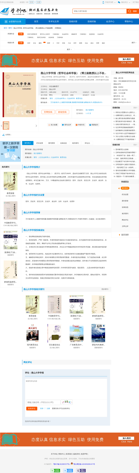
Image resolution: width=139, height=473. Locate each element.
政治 (92, 43)
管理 (97, 43)
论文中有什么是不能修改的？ (125, 133)
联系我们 (69, 454)
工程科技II (56, 34)
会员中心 (110, 21)
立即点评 (125, 226)
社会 (86, 43)
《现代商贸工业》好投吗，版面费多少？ (125, 167)
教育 (48, 43)
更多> (135, 108)
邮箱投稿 (62, 112)
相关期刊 (75, 143)
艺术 (58, 43)
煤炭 (103, 43)
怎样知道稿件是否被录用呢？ (125, 152)
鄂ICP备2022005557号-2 (62, 464)
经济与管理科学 (32, 34)
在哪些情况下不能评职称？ (125, 139)
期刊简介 (28, 143)
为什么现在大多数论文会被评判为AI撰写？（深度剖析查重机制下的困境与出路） (125, 136)
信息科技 (92, 34)
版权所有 (76, 454)
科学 (75, 43)
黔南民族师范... (10, 282)
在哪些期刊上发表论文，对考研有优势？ (125, 115)
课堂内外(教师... (98, 345)
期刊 (51, 98)
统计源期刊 (90, 110)
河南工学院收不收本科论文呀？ (125, 173)
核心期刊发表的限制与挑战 (124, 118)
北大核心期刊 (10, 196)
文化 (34, 43)
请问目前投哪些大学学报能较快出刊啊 (125, 170)
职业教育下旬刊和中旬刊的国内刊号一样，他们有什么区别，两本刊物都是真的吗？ (125, 161)
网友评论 (125, 220)
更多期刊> (105, 289)
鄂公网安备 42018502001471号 (84, 464)
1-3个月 (88, 113)
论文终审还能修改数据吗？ (124, 127)
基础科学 (74, 34)
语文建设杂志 (54, 345)
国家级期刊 (98, 348)
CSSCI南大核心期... (54, 319)
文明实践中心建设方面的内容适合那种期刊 (125, 164)
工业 (69, 43)
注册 (38, 2)
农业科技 (51, 37)
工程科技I (60, 37)
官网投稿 (48, 112)
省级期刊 (10, 255)
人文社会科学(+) (60, 98)
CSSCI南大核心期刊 (10, 225)
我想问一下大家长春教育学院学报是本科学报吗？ (125, 176)
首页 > (6, 28)
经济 (28, 43)
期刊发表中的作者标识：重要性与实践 (125, 121)
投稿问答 (73, 21)
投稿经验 (92, 21)
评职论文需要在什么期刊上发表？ (125, 112)
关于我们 (136, 2)
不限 (20, 34)
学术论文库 (53, 21)
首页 (36, 21)
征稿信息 (63, 143)
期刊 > (11, 28)
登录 (31, 2)
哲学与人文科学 (45, 34)
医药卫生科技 (41, 37)
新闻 (80, 43)
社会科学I (101, 34)
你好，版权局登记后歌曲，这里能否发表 (125, 158)
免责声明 (84, 454)
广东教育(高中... (76, 345)
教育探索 (10, 193)
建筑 (40, 43)
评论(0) (87, 143)
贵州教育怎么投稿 (121, 149)
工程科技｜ (30, 37)
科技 (63, 43)
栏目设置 (39, 143)
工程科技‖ (83, 34)
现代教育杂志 (32, 345)
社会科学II (65, 34)
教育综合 (79, 98)
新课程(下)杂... (10, 252)
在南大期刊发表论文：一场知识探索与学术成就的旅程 (125, 124)
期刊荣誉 (51, 143)
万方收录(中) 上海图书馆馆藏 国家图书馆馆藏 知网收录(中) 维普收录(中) (76, 102)
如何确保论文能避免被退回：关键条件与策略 (125, 130)
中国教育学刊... (10, 223)
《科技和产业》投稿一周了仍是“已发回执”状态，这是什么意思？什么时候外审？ (125, 155)
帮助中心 (129, 21)
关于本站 (54, 454)
